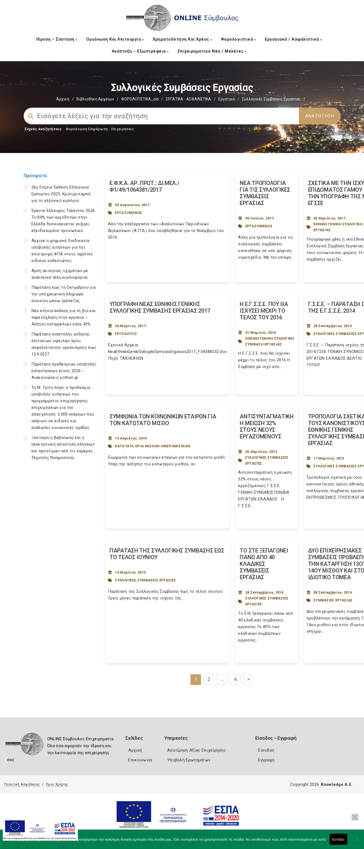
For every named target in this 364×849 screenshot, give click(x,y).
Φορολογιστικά (238, 39)
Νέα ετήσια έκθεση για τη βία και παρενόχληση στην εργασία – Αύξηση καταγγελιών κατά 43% (63, 317)
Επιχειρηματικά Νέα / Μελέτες (212, 51)
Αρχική (62, 99)
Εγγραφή (266, 759)
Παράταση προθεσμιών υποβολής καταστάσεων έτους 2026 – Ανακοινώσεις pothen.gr (63, 371)
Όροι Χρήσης (57, 784)
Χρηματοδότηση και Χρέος (182, 39)
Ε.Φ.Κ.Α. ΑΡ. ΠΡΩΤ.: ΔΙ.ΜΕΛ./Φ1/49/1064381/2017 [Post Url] (144, 186)
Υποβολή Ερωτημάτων (188, 759)
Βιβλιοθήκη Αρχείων (95, 99)
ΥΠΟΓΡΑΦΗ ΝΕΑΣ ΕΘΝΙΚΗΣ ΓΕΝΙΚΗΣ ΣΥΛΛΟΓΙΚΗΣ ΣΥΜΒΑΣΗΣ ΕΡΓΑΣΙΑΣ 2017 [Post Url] (160, 307)
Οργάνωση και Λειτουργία (115, 39)
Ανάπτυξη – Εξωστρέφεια (140, 51)
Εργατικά (226, 99)
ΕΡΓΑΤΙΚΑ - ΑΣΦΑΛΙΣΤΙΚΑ (188, 99)
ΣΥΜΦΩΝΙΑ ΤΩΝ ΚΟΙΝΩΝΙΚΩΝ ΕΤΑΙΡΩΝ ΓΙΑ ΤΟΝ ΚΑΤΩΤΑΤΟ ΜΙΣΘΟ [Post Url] (163, 419)
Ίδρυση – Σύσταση (56, 39)
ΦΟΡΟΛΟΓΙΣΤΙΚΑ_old (140, 99)
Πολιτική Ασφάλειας (22, 784)
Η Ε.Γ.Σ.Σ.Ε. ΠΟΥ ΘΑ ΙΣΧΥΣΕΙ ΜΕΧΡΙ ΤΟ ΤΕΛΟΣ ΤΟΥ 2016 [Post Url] (264, 311)
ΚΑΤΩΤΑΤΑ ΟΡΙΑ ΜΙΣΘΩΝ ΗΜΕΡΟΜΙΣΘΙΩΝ (152, 446)
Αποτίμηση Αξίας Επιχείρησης (196, 750)
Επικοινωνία (140, 759)
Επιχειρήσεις (122, 129)
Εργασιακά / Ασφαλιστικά (293, 39)
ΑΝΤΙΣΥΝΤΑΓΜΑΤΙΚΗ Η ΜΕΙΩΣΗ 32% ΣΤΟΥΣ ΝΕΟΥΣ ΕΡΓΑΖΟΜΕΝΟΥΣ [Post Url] (266, 426)
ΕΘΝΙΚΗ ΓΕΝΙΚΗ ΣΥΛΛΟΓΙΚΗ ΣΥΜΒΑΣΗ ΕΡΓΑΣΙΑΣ (269, 341)
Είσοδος (266, 750)
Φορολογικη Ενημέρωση (87, 129)
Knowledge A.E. (337, 784)
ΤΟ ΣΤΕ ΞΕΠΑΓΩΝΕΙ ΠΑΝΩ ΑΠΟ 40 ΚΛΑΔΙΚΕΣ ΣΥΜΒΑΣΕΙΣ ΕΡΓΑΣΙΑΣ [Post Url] (264, 564)
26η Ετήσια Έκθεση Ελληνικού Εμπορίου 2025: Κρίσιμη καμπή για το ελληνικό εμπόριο (60, 194)
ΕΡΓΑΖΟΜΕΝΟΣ (128, 213)
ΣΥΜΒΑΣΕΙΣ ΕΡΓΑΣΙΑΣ (333, 600)
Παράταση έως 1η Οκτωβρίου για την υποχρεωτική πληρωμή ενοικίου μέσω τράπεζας (63, 294)
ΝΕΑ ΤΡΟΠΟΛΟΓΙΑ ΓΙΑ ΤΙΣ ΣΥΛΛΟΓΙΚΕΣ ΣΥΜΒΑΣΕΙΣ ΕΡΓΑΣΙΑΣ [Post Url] (265, 193)
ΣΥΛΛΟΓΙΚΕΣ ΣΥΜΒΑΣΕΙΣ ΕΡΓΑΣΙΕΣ (267, 460)
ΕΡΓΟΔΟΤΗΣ (126, 334)
